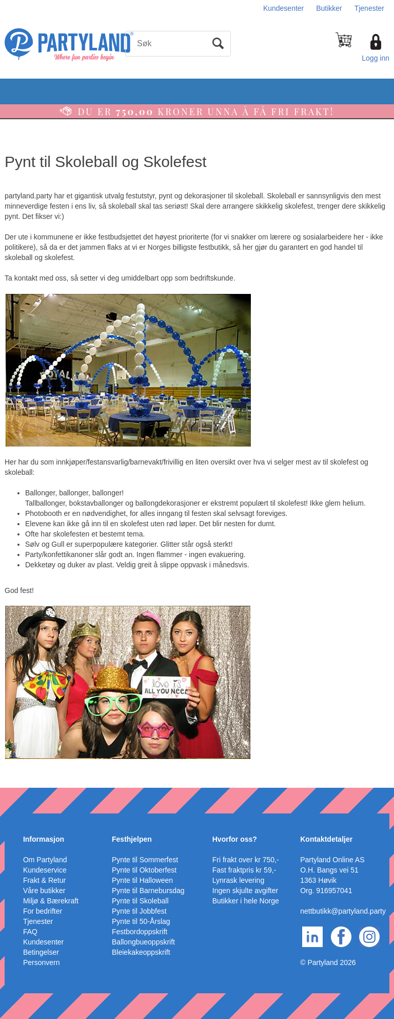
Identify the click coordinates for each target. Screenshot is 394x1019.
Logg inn (375, 58)
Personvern (41, 962)
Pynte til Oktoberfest (144, 870)
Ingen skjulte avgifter (245, 890)
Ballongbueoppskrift (143, 942)
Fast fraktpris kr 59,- (244, 870)
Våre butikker (44, 890)
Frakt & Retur (44, 880)
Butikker (329, 8)
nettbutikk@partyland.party (343, 911)
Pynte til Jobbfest (139, 911)
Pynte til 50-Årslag (141, 921)
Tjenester (369, 8)
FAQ (30, 932)
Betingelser (41, 952)
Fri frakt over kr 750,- (245, 860)
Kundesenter (283, 8)
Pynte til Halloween (142, 880)
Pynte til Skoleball (140, 901)
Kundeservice (45, 870)
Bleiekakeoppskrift (141, 952)
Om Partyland (45, 860)
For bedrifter (42, 911)
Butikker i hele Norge (245, 901)
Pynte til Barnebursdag (148, 890)
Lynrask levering (238, 880)
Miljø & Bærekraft (50, 901)
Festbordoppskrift (139, 932)
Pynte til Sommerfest (145, 860)
